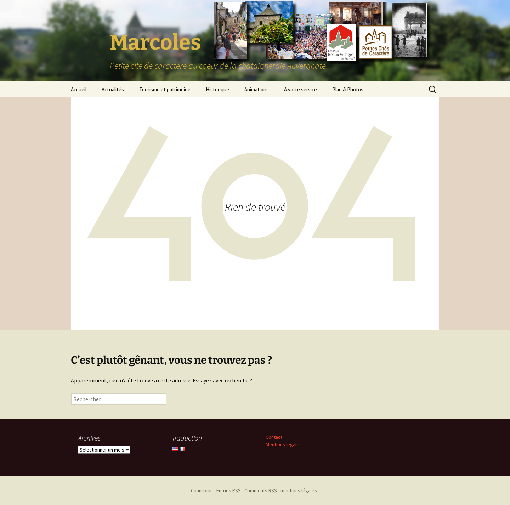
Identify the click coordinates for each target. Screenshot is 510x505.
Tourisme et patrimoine (165, 89)
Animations (256, 89)
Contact (274, 437)
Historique (217, 89)
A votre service (300, 89)
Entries (228, 490)
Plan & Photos (347, 89)
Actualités (113, 89)
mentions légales (298, 490)
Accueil (78, 89)
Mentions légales (284, 444)
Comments (260, 490)
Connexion (202, 490)
